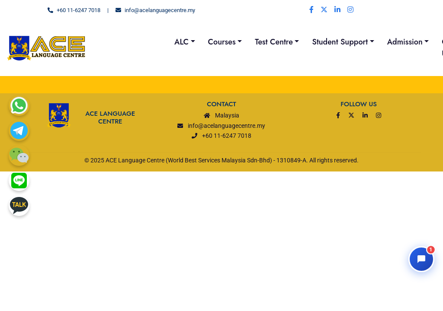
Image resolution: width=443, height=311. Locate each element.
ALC (181, 42)
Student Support (340, 42)
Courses (222, 42)
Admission (405, 42)
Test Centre (274, 42)
